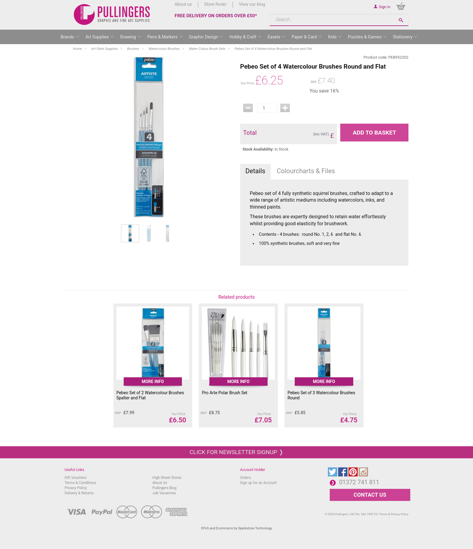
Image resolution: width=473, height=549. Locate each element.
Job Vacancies (164, 493)
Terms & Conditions (80, 483)
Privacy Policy (76, 488)
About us (183, 4)
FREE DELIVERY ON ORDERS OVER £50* (216, 15)
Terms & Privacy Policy (393, 514)
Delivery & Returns (79, 493)
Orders (245, 478)
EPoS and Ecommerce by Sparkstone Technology (236, 528)
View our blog (252, 4)
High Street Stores (167, 478)
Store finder (215, 4)
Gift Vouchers (76, 478)
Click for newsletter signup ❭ (236, 452)
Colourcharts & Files (306, 171)
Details (255, 171)
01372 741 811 (359, 482)
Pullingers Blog (164, 488)
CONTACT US (370, 495)
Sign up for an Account (258, 483)
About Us (159, 483)
